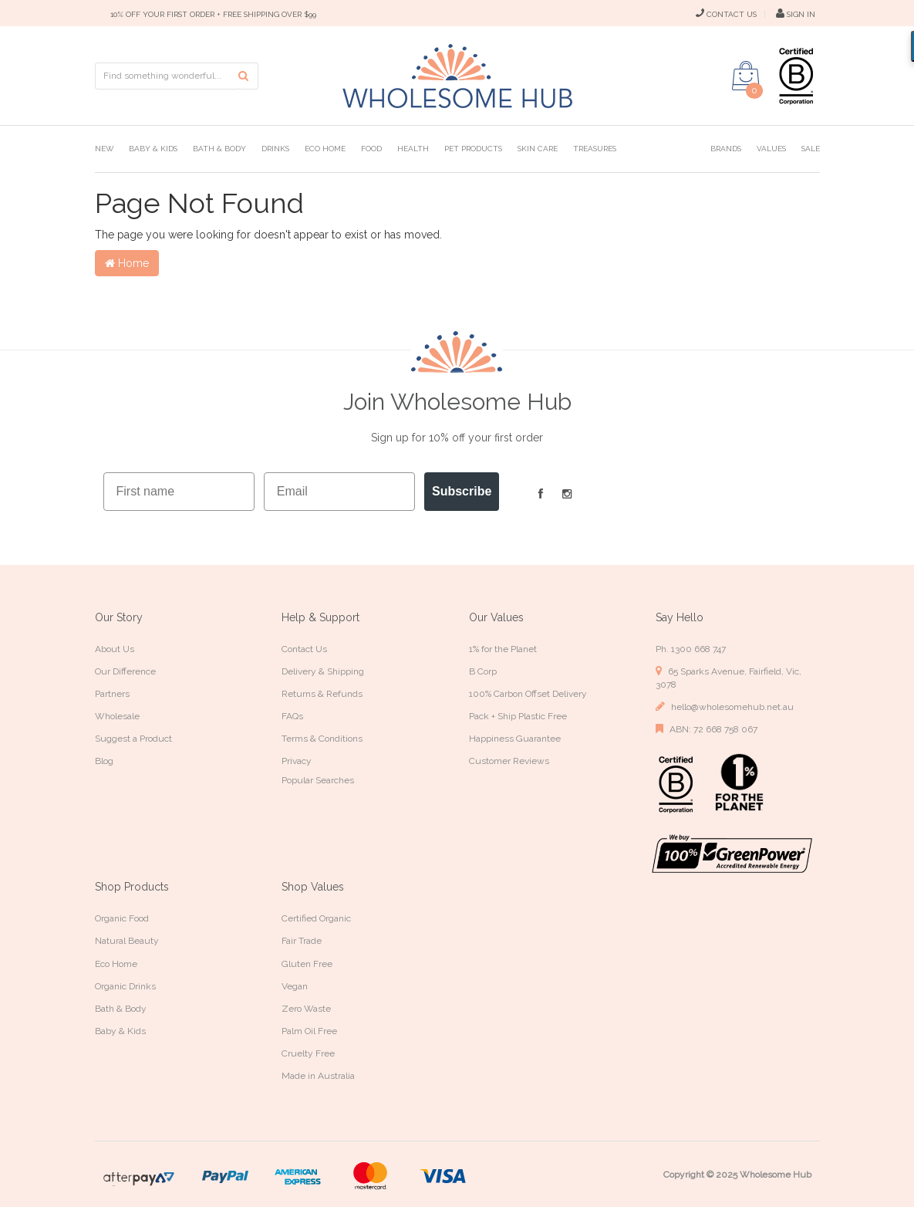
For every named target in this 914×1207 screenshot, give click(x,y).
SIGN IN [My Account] (795, 14)
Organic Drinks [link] (125, 986)
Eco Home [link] (116, 963)
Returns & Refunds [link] (322, 693)
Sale (810, 148)
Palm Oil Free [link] (309, 1031)
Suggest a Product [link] (133, 738)
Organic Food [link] (122, 918)
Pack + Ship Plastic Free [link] (518, 716)
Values (771, 148)
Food (371, 148)
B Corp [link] (483, 671)
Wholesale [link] (117, 716)
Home (127, 263)
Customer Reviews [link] (509, 761)
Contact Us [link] (304, 649)
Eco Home (325, 148)
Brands (725, 148)
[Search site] (248, 76)
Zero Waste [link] (306, 1008)
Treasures (594, 148)
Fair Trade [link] (302, 940)
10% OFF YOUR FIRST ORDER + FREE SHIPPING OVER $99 (213, 14)
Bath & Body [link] (121, 1008)
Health (413, 148)
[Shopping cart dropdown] (746, 75)
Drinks (275, 148)
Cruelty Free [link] (308, 1053)
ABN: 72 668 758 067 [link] (706, 729)
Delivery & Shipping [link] (323, 671)
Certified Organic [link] (316, 918)
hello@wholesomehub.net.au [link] (725, 706)
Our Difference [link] (125, 671)
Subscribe (461, 491)
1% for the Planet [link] (503, 649)
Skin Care (538, 148)
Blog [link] (104, 761)
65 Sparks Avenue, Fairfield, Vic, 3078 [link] (728, 677)
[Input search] (167, 76)
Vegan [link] (295, 986)
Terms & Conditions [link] (322, 738)
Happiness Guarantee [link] (515, 738)
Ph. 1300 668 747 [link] (691, 649)
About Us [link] (114, 649)
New (104, 148)
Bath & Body (219, 148)
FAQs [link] (292, 716)
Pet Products (473, 148)
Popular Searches (318, 780)
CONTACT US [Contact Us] (726, 14)
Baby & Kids (153, 148)
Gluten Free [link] (307, 963)
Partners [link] (112, 693)
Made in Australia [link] (318, 1075)
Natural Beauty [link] (127, 940)
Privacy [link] (297, 761)
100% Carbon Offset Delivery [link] (528, 693)
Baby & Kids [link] (120, 1031)
